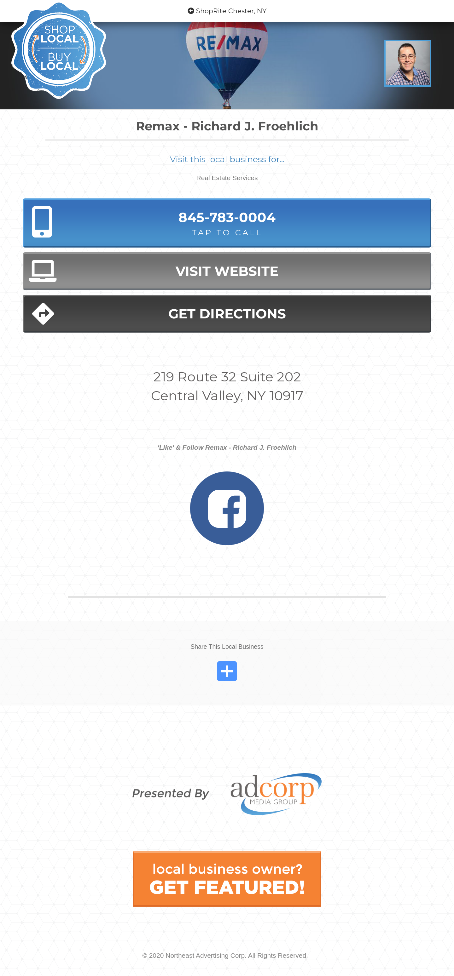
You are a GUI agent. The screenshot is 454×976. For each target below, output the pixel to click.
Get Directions (159, 314)
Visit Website (153, 271)
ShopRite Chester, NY (227, 11)
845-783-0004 (227, 223)
